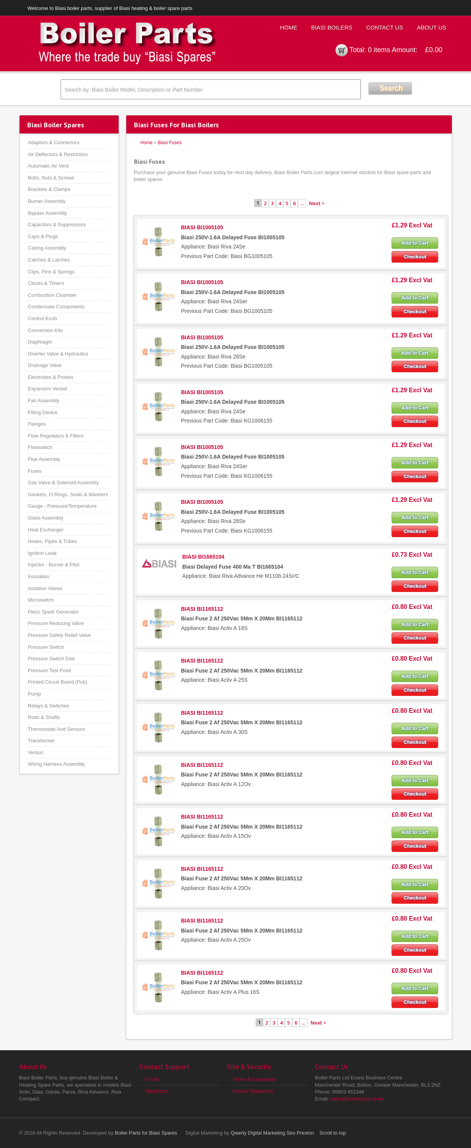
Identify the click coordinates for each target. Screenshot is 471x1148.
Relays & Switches (48, 706)
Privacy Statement (253, 1091)
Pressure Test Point (49, 670)
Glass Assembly (45, 518)
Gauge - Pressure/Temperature (62, 506)
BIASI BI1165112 (202, 609)
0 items (379, 50)
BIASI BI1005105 (202, 227)
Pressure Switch (46, 647)
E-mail (152, 1079)
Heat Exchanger (46, 530)
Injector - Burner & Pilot (53, 564)
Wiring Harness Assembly (56, 764)
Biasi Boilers (331, 27)
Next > (317, 203)
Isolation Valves (45, 588)
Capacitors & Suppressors (57, 224)
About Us (431, 27)
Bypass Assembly (47, 213)
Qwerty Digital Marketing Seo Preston (272, 1133)
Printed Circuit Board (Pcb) (58, 682)
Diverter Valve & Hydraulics (58, 354)
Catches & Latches (49, 260)
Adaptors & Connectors (53, 142)
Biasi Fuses (170, 142)
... (302, 203)
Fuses (34, 471)
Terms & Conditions (254, 1079)
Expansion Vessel (48, 388)
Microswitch (41, 600)
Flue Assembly (44, 459)
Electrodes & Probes (51, 377)
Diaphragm (40, 342)
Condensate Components (56, 306)
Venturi (35, 752)
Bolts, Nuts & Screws (51, 178)
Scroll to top (332, 1133)
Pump (34, 694)
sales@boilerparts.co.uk (356, 1099)
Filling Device (43, 412)
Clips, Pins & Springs (51, 272)
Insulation (39, 576)
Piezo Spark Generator (53, 612)
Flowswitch (40, 447)
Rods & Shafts (44, 717)
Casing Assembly (47, 248)
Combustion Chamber (52, 295)
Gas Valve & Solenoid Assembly (63, 482)
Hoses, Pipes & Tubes (52, 541)
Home (288, 27)
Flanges (37, 424)
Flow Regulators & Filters (56, 436)
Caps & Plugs (43, 236)
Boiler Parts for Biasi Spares (146, 1133)
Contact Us (384, 27)
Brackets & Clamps (49, 189)
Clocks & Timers (46, 283)
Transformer (41, 740)
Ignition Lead (42, 553)
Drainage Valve (45, 365)
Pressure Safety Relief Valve (59, 635)
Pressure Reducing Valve (56, 623)
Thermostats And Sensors (57, 729)
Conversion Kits (45, 330)
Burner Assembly (47, 201)
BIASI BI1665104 (203, 557)
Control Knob (42, 318)
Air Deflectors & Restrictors (58, 154)
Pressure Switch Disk (51, 658)
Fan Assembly (43, 400)
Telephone (156, 1091)
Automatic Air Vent (48, 166)
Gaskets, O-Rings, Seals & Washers (68, 494)
